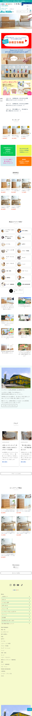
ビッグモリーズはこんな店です (9, 611)
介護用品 (3, 671)
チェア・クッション (5, 648)
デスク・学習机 (4, 645)
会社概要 (4, 617)
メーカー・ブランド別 (6, 673)
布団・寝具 (3, 652)
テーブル (3, 641)
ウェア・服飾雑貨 (5, 664)
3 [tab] (12, 31)
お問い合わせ (5, 605)
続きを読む (4, 461)
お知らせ (12, 9)
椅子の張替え (4, 634)
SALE (2, 675)
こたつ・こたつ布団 (5, 643)
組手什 (2, 638)
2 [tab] (9, 31)
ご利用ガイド (5, 596)
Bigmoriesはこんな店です (26, 4)
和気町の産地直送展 (5, 669)
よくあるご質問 (5, 602)
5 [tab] (17, 31)
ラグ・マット (4, 666)
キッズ (2, 655)
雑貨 (2, 662)
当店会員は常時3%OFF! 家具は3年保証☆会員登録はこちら (16, 1)
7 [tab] (23, 31)
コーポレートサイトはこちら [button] (9, 405)
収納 (2, 636)
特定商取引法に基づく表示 (8, 620)
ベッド (2, 650)
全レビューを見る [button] (16, 573)
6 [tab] (20, 31)
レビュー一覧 (5, 608)
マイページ (4, 614)
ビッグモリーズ (4, 632)
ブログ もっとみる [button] (16, 473)
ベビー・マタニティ (5, 657)
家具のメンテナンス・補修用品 (8, 659)
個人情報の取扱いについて (8, 623)
